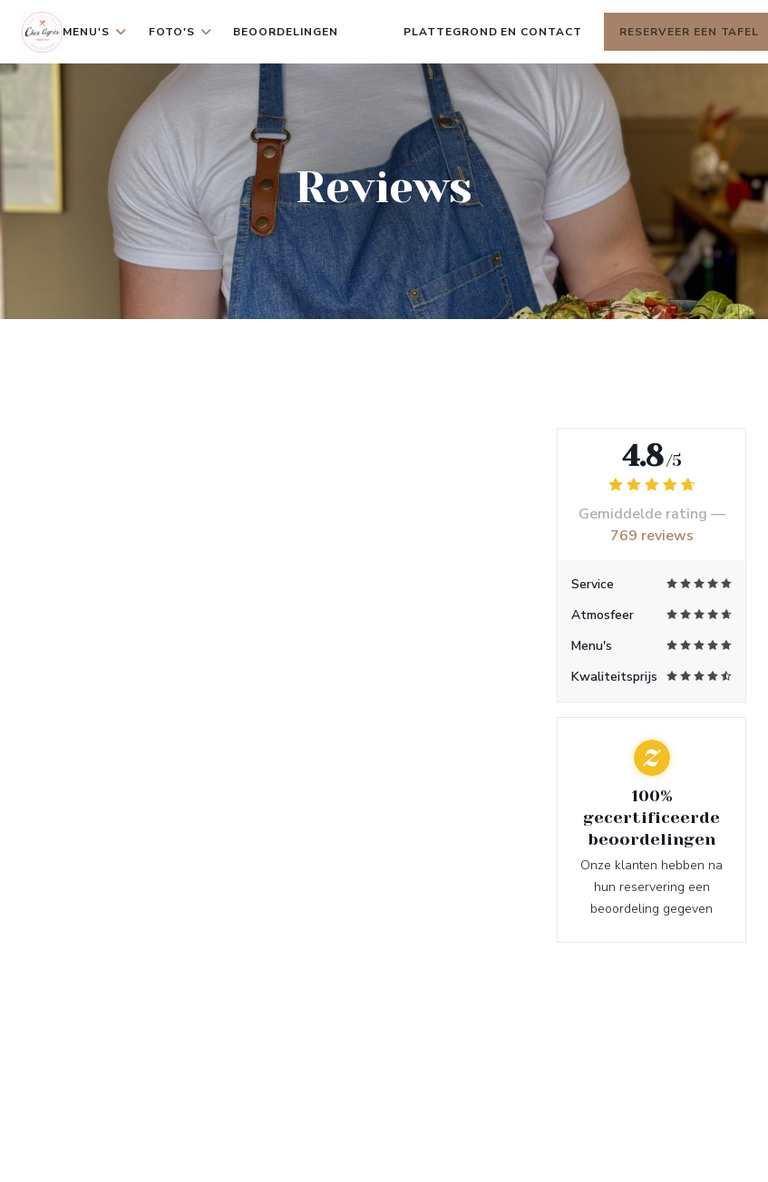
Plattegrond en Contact (492, 31)
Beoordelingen (285, 31)
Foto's (180, 31)
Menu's (95, 31)
